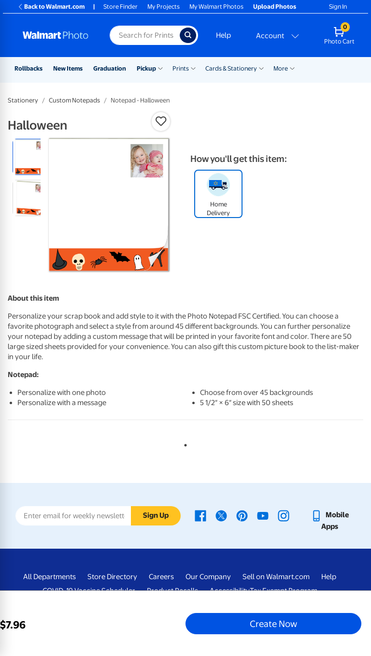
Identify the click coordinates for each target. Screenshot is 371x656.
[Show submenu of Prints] (193, 67)
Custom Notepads (74, 100)
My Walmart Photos (216, 6)
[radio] (31, 157)
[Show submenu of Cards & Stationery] (261, 67)
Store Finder (120, 6)
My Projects (163, 6)
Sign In (338, 6)
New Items (68, 68)
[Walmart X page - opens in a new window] (221, 514)
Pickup (146, 68)
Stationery (23, 100)
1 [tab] (183, 443)
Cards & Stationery (231, 68)
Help (223, 35)
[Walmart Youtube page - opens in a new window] (263, 514)
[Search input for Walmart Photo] (145, 35)
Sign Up (156, 515)
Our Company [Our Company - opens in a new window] (208, 576)
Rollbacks (28, 68)
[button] (161, 121)
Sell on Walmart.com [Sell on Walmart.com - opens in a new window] (276, 576)
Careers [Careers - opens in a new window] (161, 576)
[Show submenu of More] (292, 67)
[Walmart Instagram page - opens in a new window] (283, 514)
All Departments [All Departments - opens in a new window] (49, 576)
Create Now (273, 623)
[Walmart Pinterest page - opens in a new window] (242, 514)
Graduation (109, 68)
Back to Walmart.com (51, 6)
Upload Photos (274, 6)
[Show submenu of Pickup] (160, 67)
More (280, 68)
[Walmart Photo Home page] (56, 35)
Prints (180, 68)
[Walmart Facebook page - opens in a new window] (200, 514)
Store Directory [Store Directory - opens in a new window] (112, 576)
